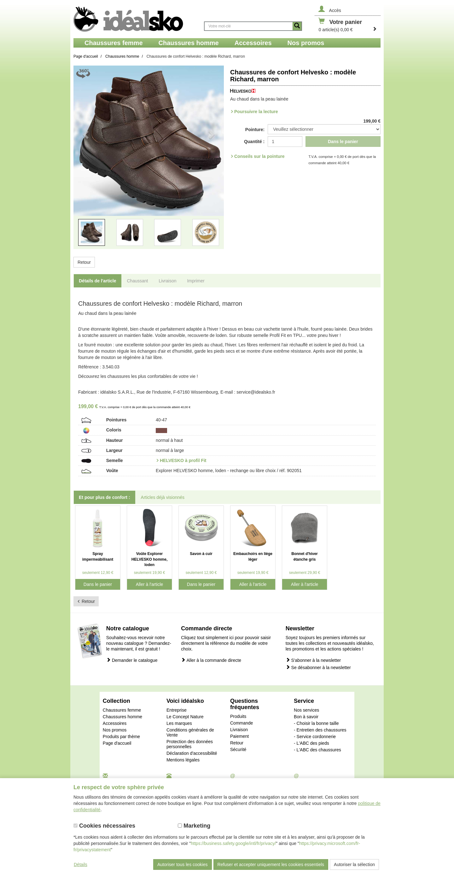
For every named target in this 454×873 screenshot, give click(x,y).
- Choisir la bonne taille (316, 723)
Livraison (239, 729)
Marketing (194, 826)
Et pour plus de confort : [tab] (104, 497)
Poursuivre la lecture (256, 111)
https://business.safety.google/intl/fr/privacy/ (233, 843)
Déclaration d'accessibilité (191, 753)
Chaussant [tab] (137, 280)
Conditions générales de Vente (190, 732)
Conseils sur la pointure (259, 156)
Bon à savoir (306, 716)
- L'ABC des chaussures (317, 749)
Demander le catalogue (132, 660)
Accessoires (114, 723)
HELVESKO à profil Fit (183, 460)
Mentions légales (183, 759)
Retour (84, 262)
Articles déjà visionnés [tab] (163, 497)
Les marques (179, 723)
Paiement (239, 736)
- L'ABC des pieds (311, 743)
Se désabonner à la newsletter (318, 667)
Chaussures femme (122, 710)
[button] (84, 161)
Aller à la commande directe (211, 660)
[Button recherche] (297, 26)
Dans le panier (343, 141)
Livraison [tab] (167, 280)
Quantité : (254, 141)
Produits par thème (121, 736)
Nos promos (114, 729)
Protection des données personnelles (189, 744)
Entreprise (176, 710)
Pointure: (255, 129)
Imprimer (195, 280)
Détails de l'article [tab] (97, 280)
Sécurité (238, 749)
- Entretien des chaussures (320, 729)
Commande (241, 723)
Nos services (306, 710)
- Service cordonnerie (315, 736)
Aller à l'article (149, 584)
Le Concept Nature (185, 716)
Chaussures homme (122, 716)
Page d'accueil (117, 743)
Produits (238, 716)
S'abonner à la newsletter (313, 660)
